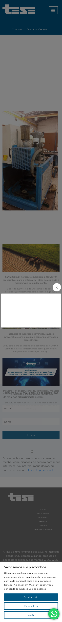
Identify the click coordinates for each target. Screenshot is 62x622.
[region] (31, 592)
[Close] (57, 287)
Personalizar (31, 606)
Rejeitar (31, 615)
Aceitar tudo (31, 597)
